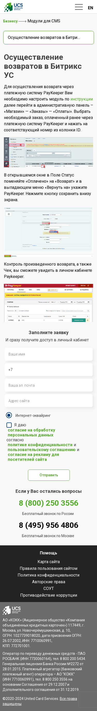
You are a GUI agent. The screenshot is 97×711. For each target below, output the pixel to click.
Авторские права (48, 581)
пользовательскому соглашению (42, 449)
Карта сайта (49, 561)
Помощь (48, 553)
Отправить (49, 475)
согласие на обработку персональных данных (31, 432)
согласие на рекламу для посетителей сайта (33, 457)
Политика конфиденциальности (48, 575)
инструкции (81, 99)
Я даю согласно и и (43, 442)
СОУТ (48, 588)
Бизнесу (10, 21)
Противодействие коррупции (48, 595)
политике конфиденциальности (40, 444)
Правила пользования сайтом (48, 568)
